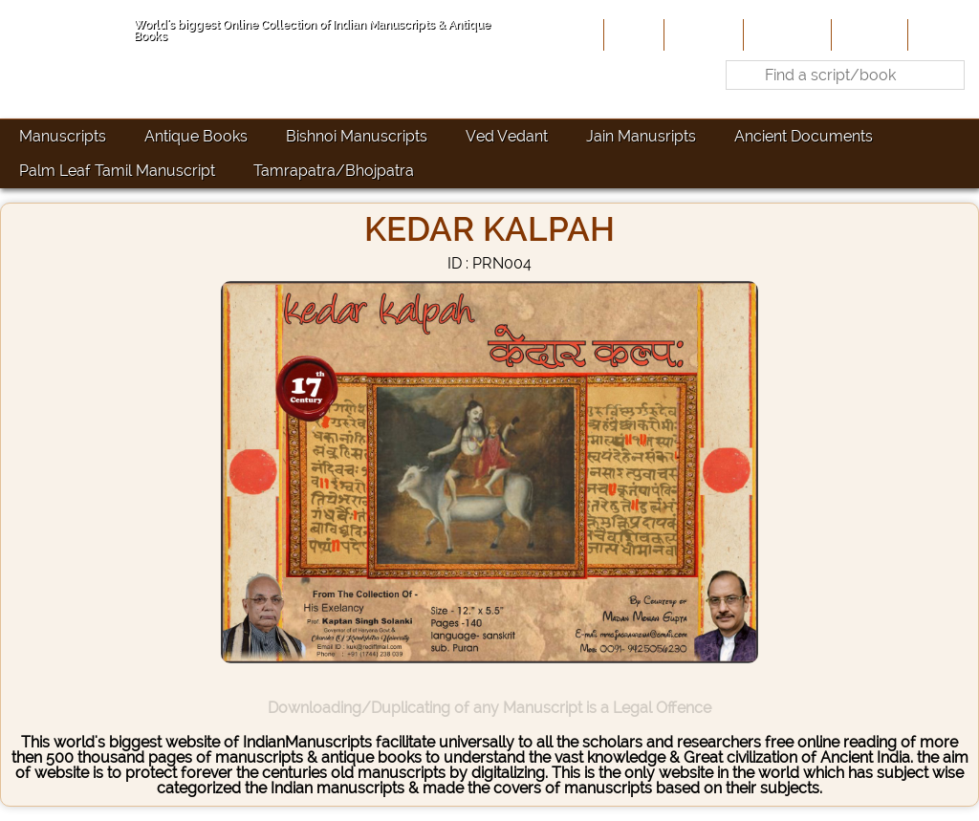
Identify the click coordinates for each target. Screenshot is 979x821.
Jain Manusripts (641, 136)
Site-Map (867, 34)
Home (632, 34)
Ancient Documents (803, 136)
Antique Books (196, 136)
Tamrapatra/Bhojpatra (333, 171)
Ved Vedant (507, 136)
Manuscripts (62, 136)
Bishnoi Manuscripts (356, 136)
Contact (941, 34)
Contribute (785, 34)
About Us (701, 34)
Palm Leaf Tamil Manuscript (117, 171)
